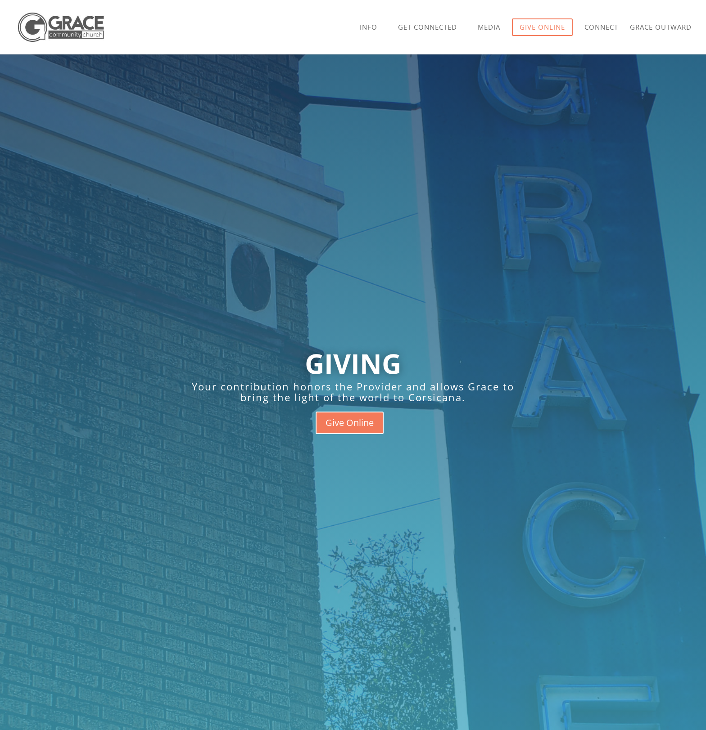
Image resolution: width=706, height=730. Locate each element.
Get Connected (427, 27)
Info (368, 27)
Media (489, 27)
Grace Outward (661, 27)
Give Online (350, 423)
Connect (601, 27)
